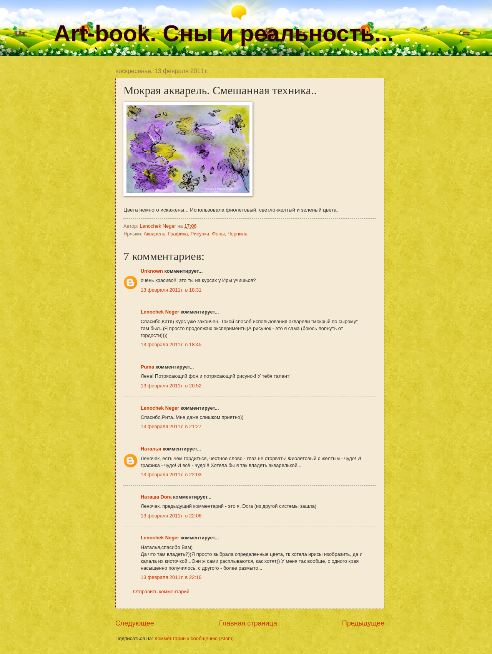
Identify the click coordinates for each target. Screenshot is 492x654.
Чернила (238, 234)
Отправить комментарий (161, 591)
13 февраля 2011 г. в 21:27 (171, 426)
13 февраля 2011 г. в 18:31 (171, 290)
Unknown (152, 271)
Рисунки (200, 234)
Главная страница (248, 623)
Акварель (154, 234)
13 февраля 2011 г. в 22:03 (171, 474)
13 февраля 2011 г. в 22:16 (171, 577)
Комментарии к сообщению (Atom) (194, 638)
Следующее (134, 623)
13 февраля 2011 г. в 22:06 (171, 516)
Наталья (151, 449)
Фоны (218, 234)
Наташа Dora (157, 497)
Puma (147, 367)
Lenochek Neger (158, 226)
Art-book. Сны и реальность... (224, 33)
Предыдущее (363, 623)
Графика (178, 234)
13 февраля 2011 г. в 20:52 (171, 386)
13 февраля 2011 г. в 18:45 (171, 344)
